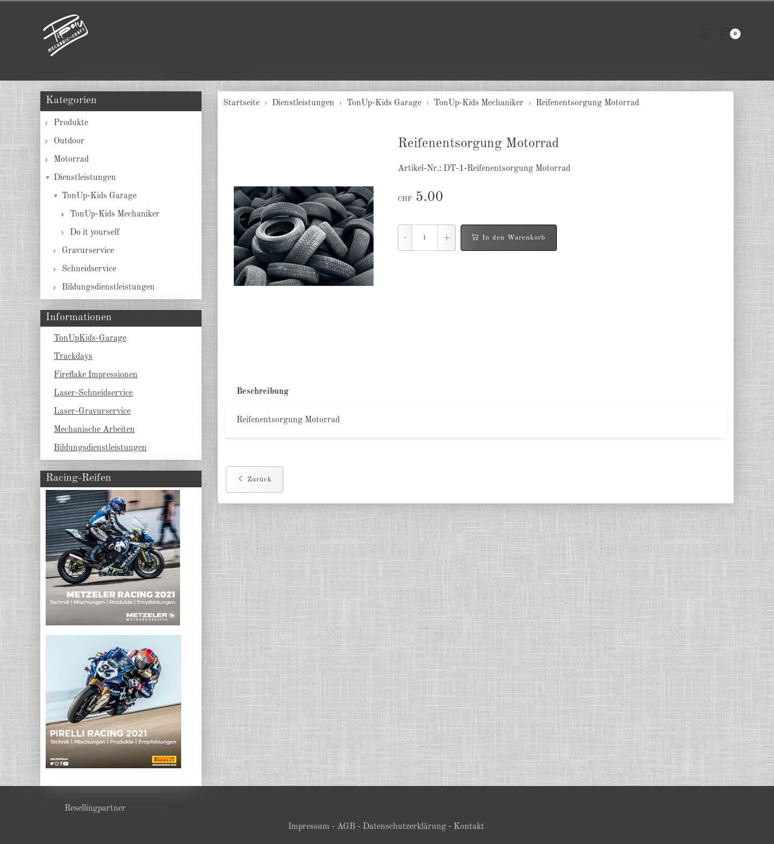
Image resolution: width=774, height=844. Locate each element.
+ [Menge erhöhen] (446, 237)
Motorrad (71, 159)
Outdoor (69, 141)
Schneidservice (89, 269)
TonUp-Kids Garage (99, 196)
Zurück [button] (254, 479)
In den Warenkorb (509, 238)
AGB (346, 827)
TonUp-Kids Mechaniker (115, 214)
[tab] (257, 391)
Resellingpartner (95, 808)
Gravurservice (88, 251)
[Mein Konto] (706, 35)
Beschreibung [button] (262, 391)
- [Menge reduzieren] (405, 237)
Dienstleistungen (85, 178)
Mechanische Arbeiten (94, 429)
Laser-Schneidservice (93, 393)
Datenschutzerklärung (404, 827)
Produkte (71, 123)
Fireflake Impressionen (96, 375)
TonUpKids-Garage (90, 338)
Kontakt (469, 827)
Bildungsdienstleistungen (108, 287)
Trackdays (73, 356)
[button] (727, 35)
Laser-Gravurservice (92, 411)
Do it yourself (94, 232)
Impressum (308, 827)
